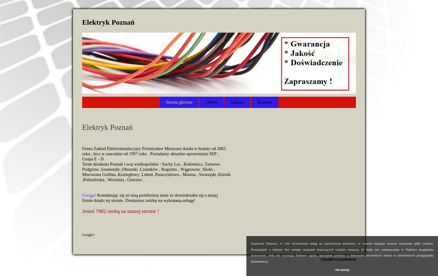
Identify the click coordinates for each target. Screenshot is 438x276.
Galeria (237, 102)
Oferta (211, 102)
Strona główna (179, 102)
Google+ (88, 235)
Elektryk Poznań (108, 22)
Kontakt (264, 102)
